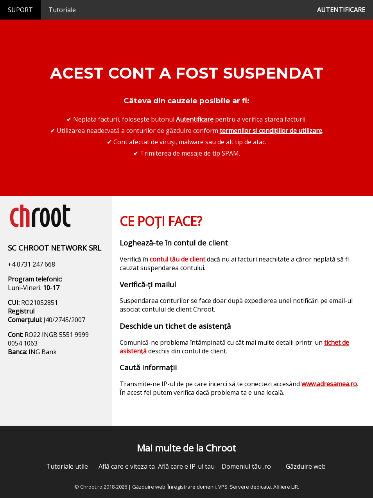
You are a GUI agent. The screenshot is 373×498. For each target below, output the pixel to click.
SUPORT (20, 9)
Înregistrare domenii (192, 486)
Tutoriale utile (67, 466)
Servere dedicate (250, 486)
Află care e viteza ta (127, 466)
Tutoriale (62, 9)
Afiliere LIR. (286, 486)
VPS (223, 486)
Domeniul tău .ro (246, 466)
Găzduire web (306, 466)
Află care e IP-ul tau (186, 466)
